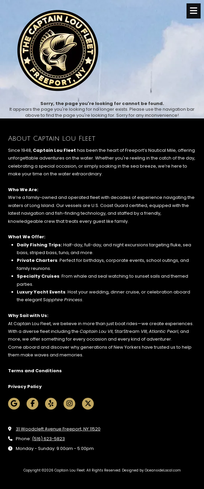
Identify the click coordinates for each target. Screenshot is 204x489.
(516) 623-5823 (48, 438)
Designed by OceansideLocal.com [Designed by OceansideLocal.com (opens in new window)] (151, 470)
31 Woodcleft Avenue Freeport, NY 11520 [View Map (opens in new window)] (58, 429)
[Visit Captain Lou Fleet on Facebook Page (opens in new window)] (32, 404)
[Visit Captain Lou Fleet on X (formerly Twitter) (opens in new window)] (88, 404)
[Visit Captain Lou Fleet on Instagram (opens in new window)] (69, 404)
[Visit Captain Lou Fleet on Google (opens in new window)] (14, 404)
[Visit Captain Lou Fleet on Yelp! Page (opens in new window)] (51, 404)
